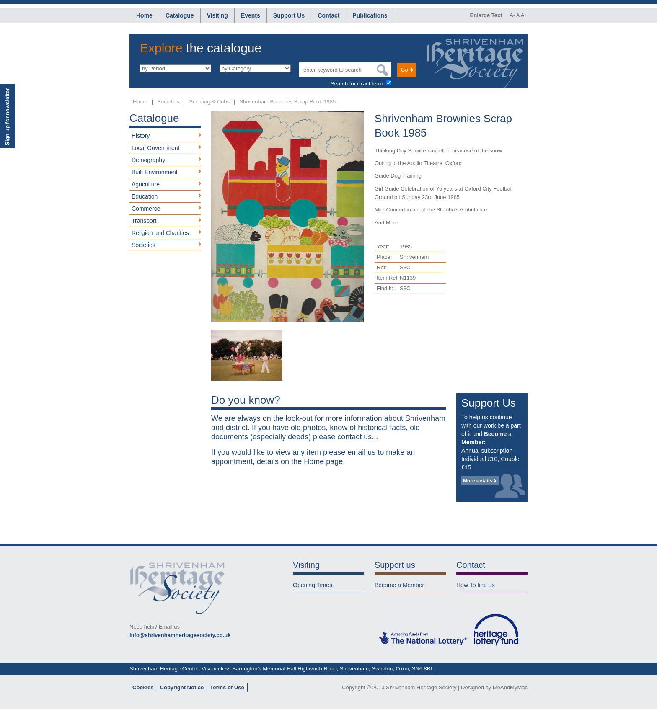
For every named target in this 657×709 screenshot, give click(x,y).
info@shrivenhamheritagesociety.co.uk (179, 635)
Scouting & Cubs (209, 101)
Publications (369, 15)
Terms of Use (227, 687)
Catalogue (180, 15)
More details (477, 481)
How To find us (475, 585)
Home (144, 15)
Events (250, 15)
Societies (168, 101)
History (141, 135)
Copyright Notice (182, 687)
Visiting (217, 15)
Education (145, 196)
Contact (328, 15)
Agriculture (146, 184)
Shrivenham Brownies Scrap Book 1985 (287, 101)
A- (512, 15)
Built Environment (155, 172)
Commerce (146, 208)
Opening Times (312, 585)
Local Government (155, 147)
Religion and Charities (160, 232)
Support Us (289, 15)
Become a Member (399, 585)
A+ (524, 15)
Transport (144, 220)
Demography (148, 160)
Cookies (143, 687)
